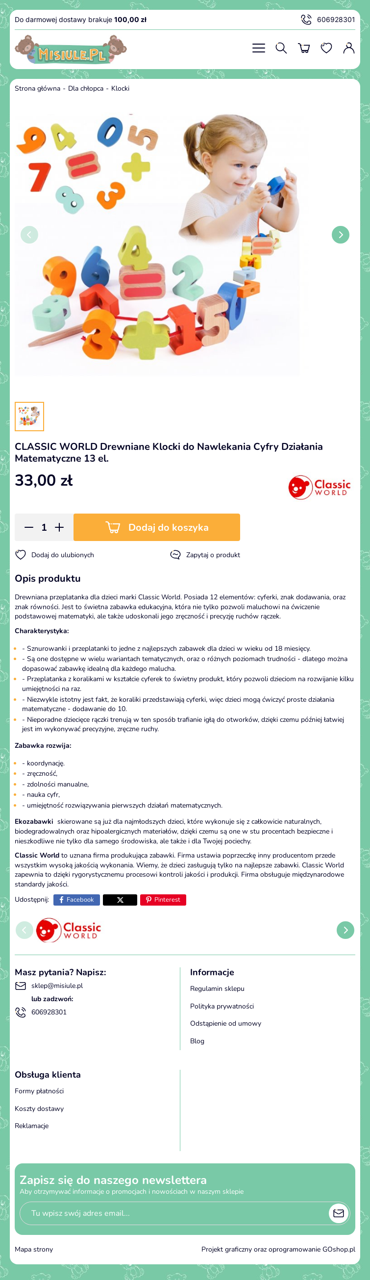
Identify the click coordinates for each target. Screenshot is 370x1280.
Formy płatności (39, 1091)
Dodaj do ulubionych (54, 555)
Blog (197, 1041)
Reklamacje (32, 1126)
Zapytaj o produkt (205, 555)
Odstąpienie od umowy (225, 1023)
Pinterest (167, 899)
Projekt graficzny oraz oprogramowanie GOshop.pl (278, 1249)
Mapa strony (34, 1249)
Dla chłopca (85, 88)
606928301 (327, 20)
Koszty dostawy (39, 1108)
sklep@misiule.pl (49, 986)
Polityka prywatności (222, 1006)
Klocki (120, 88)
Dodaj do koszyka (168, 527)
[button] (26, 527)
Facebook (80, 899)
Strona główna (37, 88)
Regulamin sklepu (217, 988)
